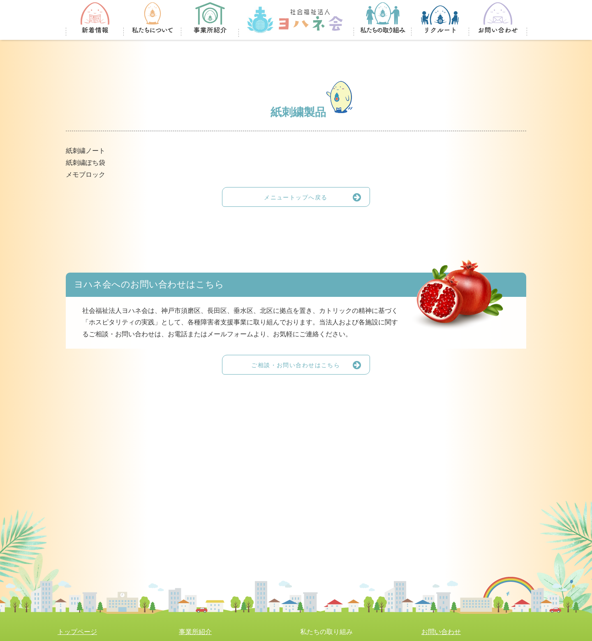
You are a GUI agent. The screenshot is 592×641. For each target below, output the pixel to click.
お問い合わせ (441, 631)
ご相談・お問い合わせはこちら (310, 364)
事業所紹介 (195, 631)
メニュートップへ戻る (317, 196)
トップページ (77, 631)
